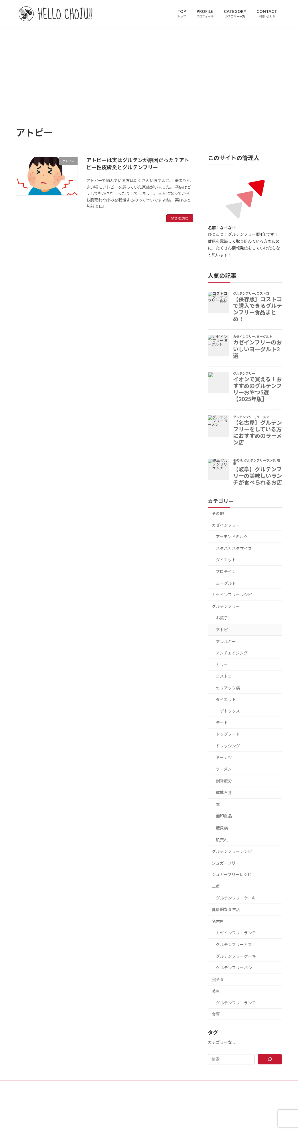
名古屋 (218, 921)
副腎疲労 (224, 780)
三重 (216, 886)
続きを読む (179, 218)
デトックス (230, 711)
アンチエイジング (232, 653)
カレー (222, 664)
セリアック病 (228, 687)
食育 (216, 1013)
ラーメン (224, 769)
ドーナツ (224, 757)
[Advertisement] (149, 70)
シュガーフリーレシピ (232, 874)
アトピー (224, 629)
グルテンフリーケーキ (236, 897)
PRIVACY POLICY (184, 1085)
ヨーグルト (226, 583)
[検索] (270, 1059)
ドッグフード (228, 734)
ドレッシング (228, 745)
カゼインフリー (226, 524)
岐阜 (216, 991)
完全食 (218, 979)
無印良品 (224, 815)
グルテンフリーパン (234, 967)
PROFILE (126, 1085)
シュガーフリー (226, 862)
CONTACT (152, 1085)
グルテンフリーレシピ (232, 851)
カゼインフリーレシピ (232, 594)
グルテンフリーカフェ (236, 944)
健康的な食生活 (226, 909)
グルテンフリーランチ (236, 1002)
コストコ (224, 676)
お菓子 (222, 617)
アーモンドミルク (232, 536)
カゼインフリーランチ (236, 932)
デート (222, 722)
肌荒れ (222, 839)
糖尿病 (222, 827)
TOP (104, 1085)
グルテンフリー (226, 606)
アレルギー (226, 641)
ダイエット (226, 559)
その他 (218, 513)
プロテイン (226, 571)
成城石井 (224, 792)
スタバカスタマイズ (234, 548)
